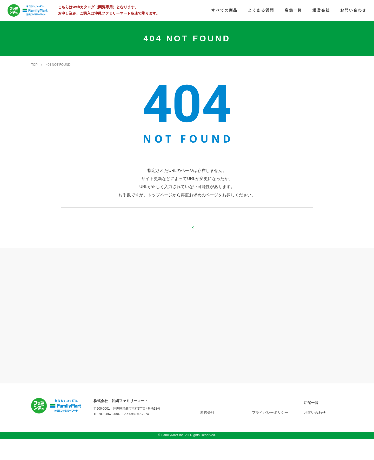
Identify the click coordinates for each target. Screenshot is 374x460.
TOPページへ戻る (187, 239)
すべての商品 (211, 424)
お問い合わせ (315, 434)
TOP (34, 66)
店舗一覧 (311, 424)
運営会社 (207, 434)
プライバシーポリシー (270, 434)
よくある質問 (263, 424)
